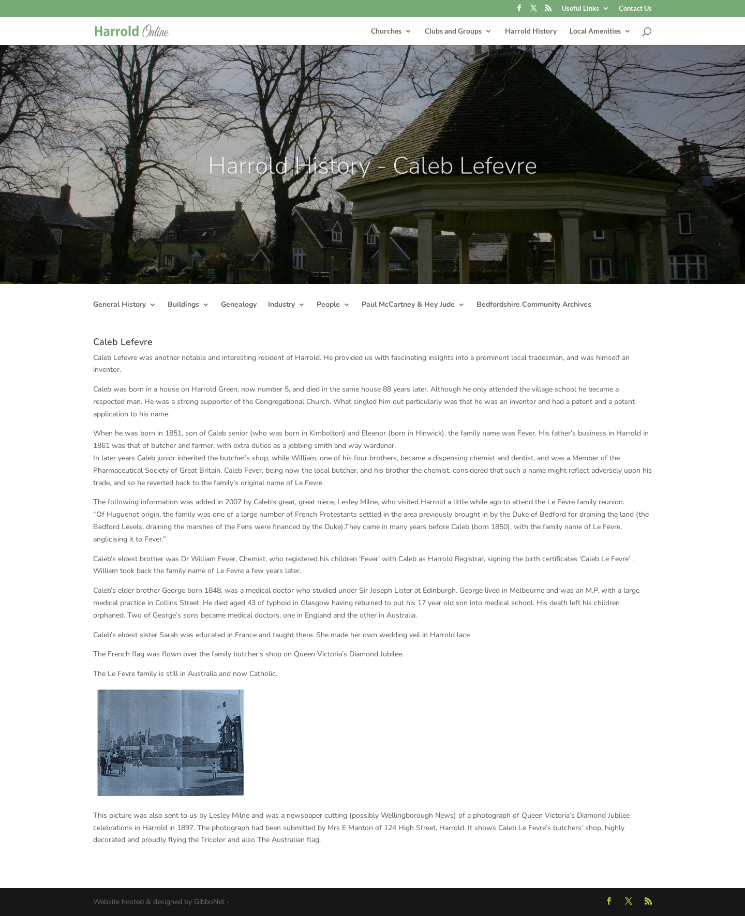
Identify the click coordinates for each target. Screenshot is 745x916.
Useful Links (580, 8)
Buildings (183, 305)
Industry (281, 305)
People (328, 305)
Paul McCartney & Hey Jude (408, 305)
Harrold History (531, 31)
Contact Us (635, 8)
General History (119, 305)
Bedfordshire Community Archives (533, 305)
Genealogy (239, 305)
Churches (386, 31)
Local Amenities (595, 31)
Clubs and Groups (453, 31)
